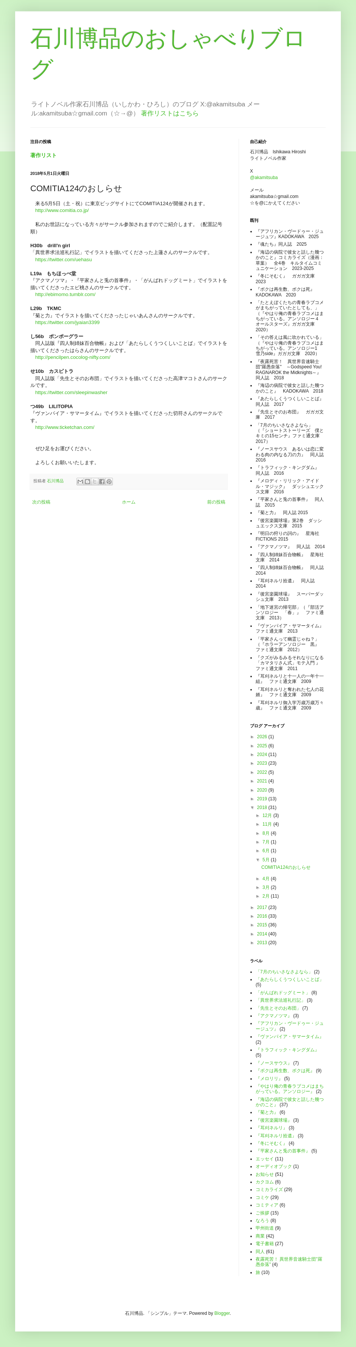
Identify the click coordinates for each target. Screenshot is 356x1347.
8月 (266, 833)
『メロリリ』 (269, 1078)
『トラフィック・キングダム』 (287, 1049)
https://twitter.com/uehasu (63, 259)
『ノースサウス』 (274, 1063)
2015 (263, 925)
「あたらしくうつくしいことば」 (290, 979)
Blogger (222, 1313)
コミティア (267, 1205)
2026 (263, 736)
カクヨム (265, 1182)
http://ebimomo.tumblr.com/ (65, 294)
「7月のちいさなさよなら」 (284, 971)
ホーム (129, 502)
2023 (263, 763)
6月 (266, 850)
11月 (267, 824)
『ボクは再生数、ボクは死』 (285, 1070)
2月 (266, 896)
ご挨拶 (262, 1213)
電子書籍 (265, 1243)
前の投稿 (216, 502)
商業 (260, 1236)
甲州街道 (265, 1228)
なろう (262, 1220)
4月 (266, 878)
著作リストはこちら (170, 113)
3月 (266, 887)
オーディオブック (274, 1166)
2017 (263, 907)
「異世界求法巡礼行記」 (281, 1000)
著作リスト (43, 155)
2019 (263, 798)
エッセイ (265, 1158)
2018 (263, 807)
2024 (263, 754)
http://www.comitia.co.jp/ (62, 210)
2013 (263, 942)
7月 (266, 842)
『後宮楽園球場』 (274, 1120)
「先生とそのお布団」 (278, 1008)
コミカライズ (269, 1189)
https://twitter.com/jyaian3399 (67, 322)
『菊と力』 (267, 1112)
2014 (263, 934)
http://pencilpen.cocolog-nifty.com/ (72, 357)
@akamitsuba (264, 177)
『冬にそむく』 (271, 1143)
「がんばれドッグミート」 (283, 992)
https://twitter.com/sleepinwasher (71, 392)
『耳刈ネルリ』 (271, 1127)
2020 (263, 790)
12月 (267, 815)
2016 (263, 916)
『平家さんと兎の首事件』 (283, 1151)
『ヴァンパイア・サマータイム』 (290, 1036)
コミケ (262, 1197)
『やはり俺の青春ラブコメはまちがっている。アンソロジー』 (290, 1089)
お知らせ (265, 1174)
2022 (263, 772)
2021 (263, 781)
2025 (263, 745)
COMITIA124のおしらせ (286, 867)
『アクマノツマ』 (274, 1015)
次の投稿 (41, 502)
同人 (260, 1251)
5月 (266, 859)
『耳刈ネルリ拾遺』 (276, 1135)
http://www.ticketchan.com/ (64, 427)
